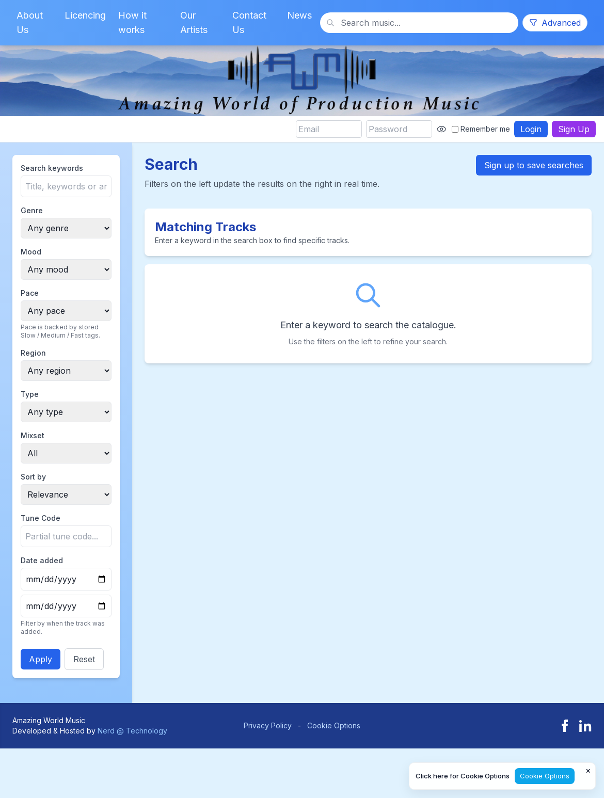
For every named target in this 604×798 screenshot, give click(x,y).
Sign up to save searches (533, 165)
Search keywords (52, 168)
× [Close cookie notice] (588, 770)
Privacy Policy (268, 725)
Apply (40, 659)
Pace (30, 293)
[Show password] (441, 129)
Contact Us (249, 22)
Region (33, 352)
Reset (84, 659)
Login (531, 129)
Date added (42, 560)
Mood (31, 251)
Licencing (85, 15)
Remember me (481, 128)
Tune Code (40, 518)
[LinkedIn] (585, 726)
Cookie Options (333, 725)
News (299, 15)
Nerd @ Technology (132, 730)
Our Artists (194, 22)
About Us (30, 22)
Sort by (33, 476)
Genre (32, 210)
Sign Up (574, 129)
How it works (132, 22)
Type (30, 394)
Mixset (32, 435)
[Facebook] (565, 726)
